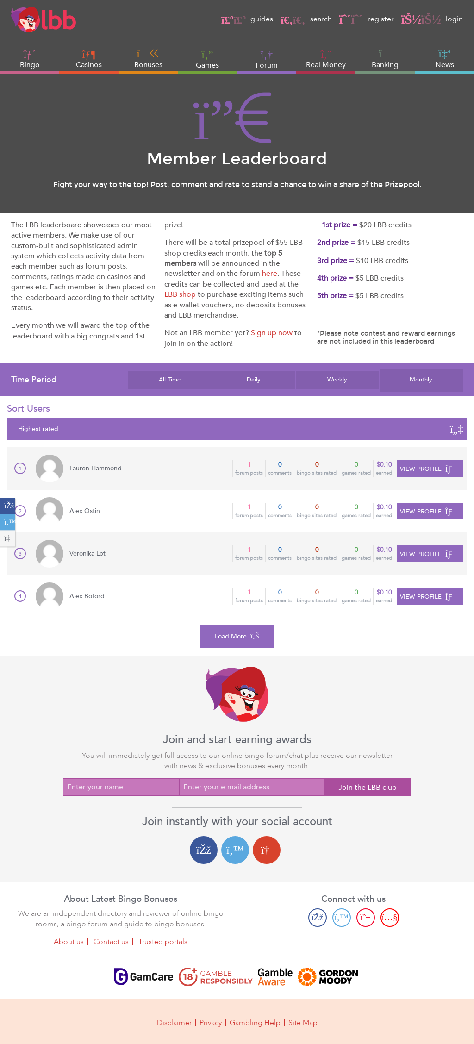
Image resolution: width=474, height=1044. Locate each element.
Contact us (111, 941)
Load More (237, 636)
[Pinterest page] (365, 917)
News (444, 59)
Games (207, 59)
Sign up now (272, 333)
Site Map (303, 1021)
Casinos (89, 65)
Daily (254, 379)
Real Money (326, 65)
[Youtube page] (389, 917)
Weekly (337, 379)
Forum (267, 59)
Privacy (211, 1021)
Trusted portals (162, 941)
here (269, 274)
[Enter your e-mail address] (251, 787)
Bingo (30, 65)
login (432, 19)
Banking (385, 59)
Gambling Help (255, 1021)
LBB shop (180, 294)
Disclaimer (174, 1021)
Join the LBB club (367, 787)
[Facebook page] (317, 917)
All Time (170, 379)
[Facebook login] (204, 850)
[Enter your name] (121, 787)
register (366, 19)
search (306, 19)
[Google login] (267, 850)
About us (69, 941)
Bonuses (148, 59)
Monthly (421, 379)
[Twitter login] (235, 850)
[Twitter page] (341, 917)
